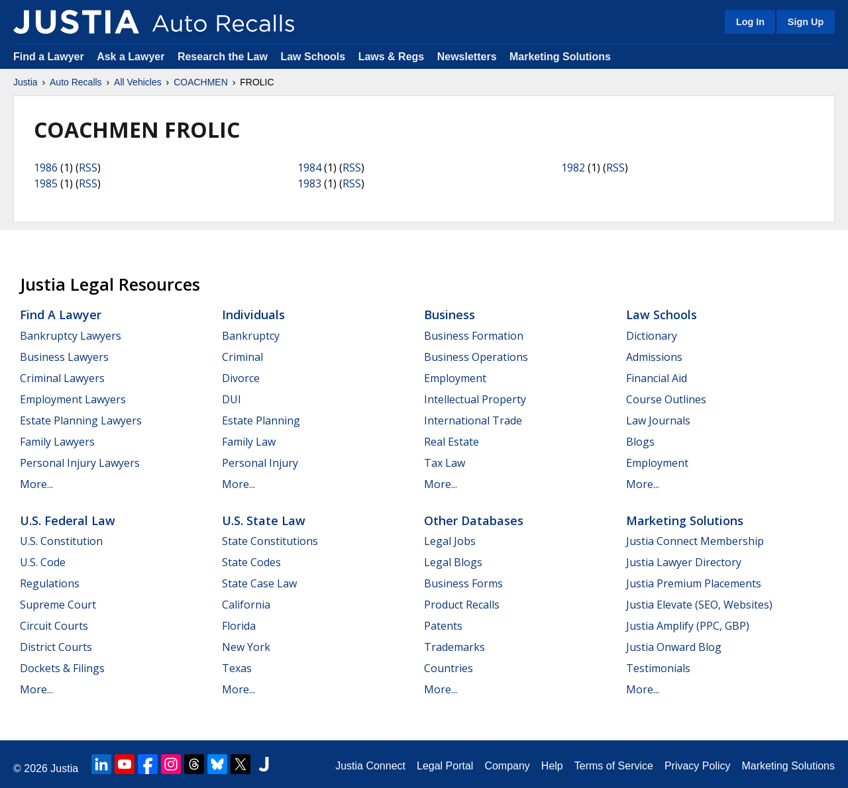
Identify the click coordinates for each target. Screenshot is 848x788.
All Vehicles (138, 82)
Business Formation (473, 335)
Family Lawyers (57, 441)
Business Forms (463, 583)
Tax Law (444, 463)
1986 (46, 167)
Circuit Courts (54, 625)
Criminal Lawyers (62, 378)
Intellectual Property (475, 399)
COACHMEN (201, 82)
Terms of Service (613, 765)
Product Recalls (462, 604)
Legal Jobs (450, 541)
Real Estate (451, 441)
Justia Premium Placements (693, 583)
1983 (309, 183)
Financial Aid (656, 378)
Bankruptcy (251, 335)
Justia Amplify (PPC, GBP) (687, 625)
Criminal (242, 357)
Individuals (253, 314)
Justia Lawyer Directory (683, 562)
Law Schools (312, 56)
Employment (455, 378)
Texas (237, 668)
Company (506, 765)
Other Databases (473, 520)
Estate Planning (261, 420)
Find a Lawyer (48, 56)
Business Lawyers (64, 357)
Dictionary (651, 335)
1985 (46, 183)
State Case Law (259, 583)
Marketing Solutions (560, 56)
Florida (239, 625)
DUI (231, 399)
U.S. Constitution (61, 541)
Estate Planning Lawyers (81, 420)
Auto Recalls (76, 82)
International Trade (473, 420)
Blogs (640, 441)
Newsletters (467, 56)
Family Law (249, 441)
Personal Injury (260, 463)
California (246, 604)
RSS (88, 167)
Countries (448, 668)
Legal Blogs (453, 562)
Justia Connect (370, 765)
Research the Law (223, 56)
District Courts (56, 647)
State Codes (251, 562)
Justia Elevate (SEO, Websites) (699, 604)
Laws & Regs (391, 56)
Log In (750, 22)
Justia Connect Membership (695, 541)
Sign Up (805, 22)
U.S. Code (43, 562)
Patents (443, 625)
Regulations (50, 583)
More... (36, 484)
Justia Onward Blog (673, 647)
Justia (25, 82)
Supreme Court (58, 604)
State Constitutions (270, 541)
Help (552, 765)
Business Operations (476, 357)
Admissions (654, 357)
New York (246, 647)
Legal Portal (445, 765)
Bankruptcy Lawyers (70, 335)
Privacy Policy (697, 765)
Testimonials (658, 668)
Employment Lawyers (73, 399)
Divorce (241, 378)
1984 (309, 167)
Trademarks (454, 647)
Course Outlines (666, 399)
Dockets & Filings (62, 668)
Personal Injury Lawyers (80, 463)
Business (449, 314)
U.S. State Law (263, 520)
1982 (573, 167)
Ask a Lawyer (132, 56)
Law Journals (658, 420)
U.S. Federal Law (67, 520)
